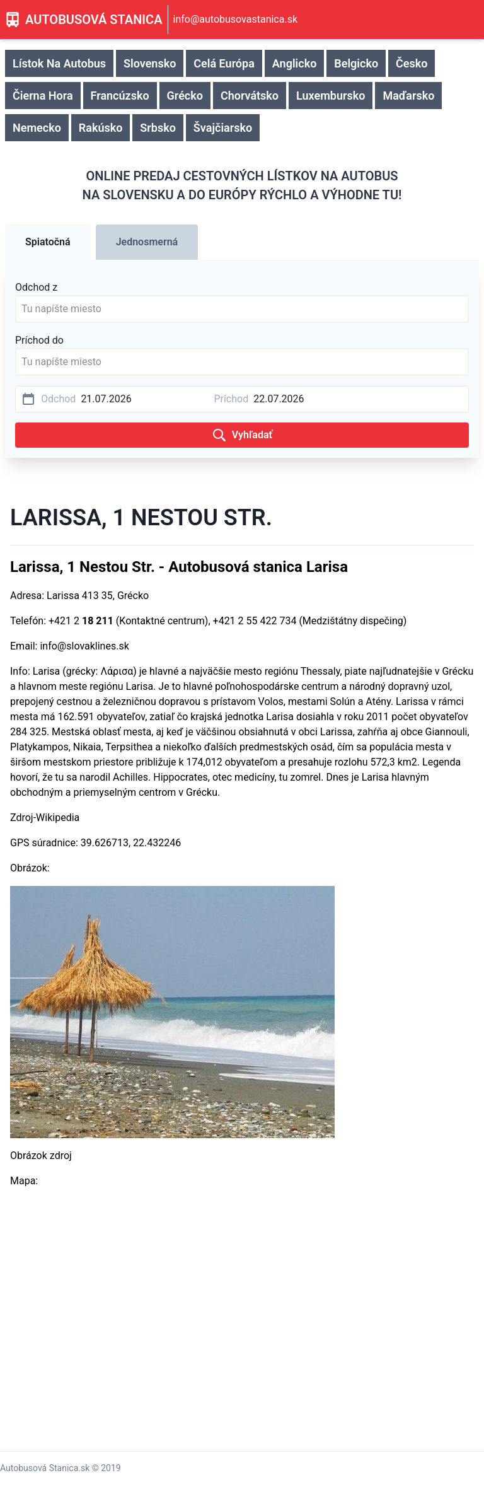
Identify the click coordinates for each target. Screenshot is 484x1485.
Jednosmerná (147, 242)
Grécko (185, 95)
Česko (411, 63)
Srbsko (158, 127)
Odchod (58, 399)
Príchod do (39, 340)
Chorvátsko (250, 95)
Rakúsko (101, 127)
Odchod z (36, 287)
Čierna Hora (43, 95)
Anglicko (294, 63)
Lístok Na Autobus (59, 63)
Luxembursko (330, 95)
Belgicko (356, 63)
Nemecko (37, 127)
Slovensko (150, 63)
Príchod (231, 399)
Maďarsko (408, 95)
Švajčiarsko (222, 127)
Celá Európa (224, 63)
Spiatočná (48, 242)
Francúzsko (120, 95)
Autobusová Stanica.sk (44, 1468)
